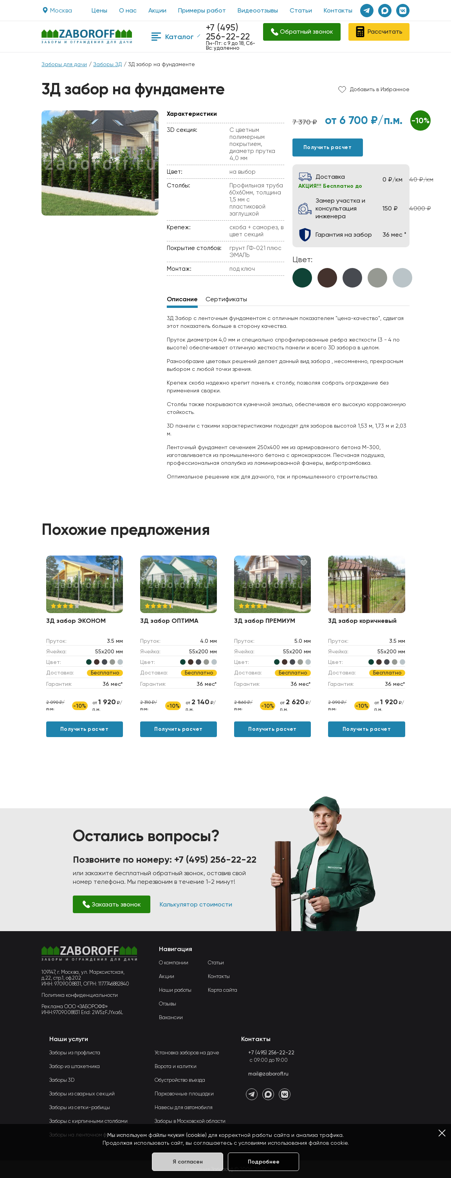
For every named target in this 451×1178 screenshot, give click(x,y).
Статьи (301, 10)
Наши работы (175, 990)
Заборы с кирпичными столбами (88, 1121)
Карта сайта (222, 990)
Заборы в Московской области (190, 1121)
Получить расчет (327, 147)
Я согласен (188, 1161)
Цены (99, 10)
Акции (157, 10)
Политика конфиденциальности (79, 995)
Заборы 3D (61, 1080)
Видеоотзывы (258, 10)
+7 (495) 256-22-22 (228, 32)
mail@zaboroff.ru (268, 1074)
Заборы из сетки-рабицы (79, 1107)
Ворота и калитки (176, 1066)
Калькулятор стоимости (196, 904)
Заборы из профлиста (74, 1053)
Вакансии (171, 1017)
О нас (128, 10)
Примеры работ (202, 10)
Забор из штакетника (74, 1066)
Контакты (338, 10)
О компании (173, 963)
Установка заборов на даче (187, 1053)
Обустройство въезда (180, 1080)
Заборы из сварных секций (82, 1094)
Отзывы (167, 1004)
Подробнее (264, 1161)
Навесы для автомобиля (184, 1107)
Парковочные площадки (184, 1094)
